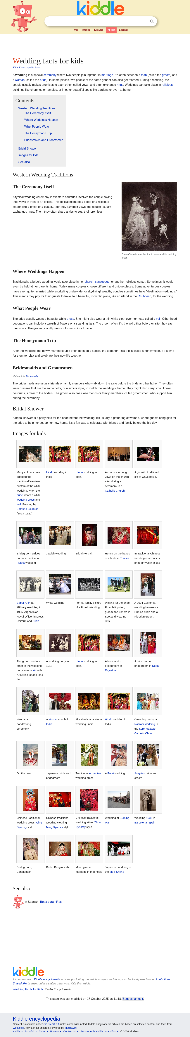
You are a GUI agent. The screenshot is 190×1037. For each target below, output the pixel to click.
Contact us (69, 1031)
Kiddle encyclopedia (47, 979)
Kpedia (111, 30)
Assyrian (139, 773)
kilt (34, 670)
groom (166, 75)
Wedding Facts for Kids (28, 989)
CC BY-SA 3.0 (51, 1024)
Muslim (53, 719)
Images (86, 30)
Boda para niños (51, 901)
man (144, 75)
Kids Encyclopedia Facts (27, 67)
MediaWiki (71, 1027)
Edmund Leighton (28, 508)
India (49, 724)
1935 (149, 817)
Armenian (95, 773)
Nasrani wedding (144, 724)
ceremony (50, 75)
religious (167, 84)
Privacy (54, 1031)
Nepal (155, 665)
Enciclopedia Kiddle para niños (98, 1031)
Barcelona (140, 822)
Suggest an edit (133, 998)
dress (70, 318)
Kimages (98, 30)
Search (151, 21)
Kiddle (16, 1031)
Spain (151, 822)
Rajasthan (111, 670)
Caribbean (144, 296)
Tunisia (124, 558)
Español (123, 30)
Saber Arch (23, 602)
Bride (36, 620)
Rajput (21, 562)
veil (158, 318)
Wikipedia (18, 1027)
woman (20, 79)
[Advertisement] (95, 44)
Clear (144, 21)
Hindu (49, 472)
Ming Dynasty (54, 827)
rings (120, 84)
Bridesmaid (32, 376)
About (42, 1031)
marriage (107, 75)
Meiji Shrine (117, 871)
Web (76, 30)
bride (43, 79)
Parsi (110, 773)
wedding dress (26, 499)
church (89, 281)
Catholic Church (115, 490)
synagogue (102, 281)
